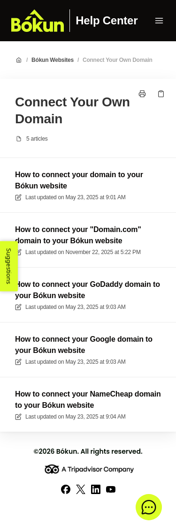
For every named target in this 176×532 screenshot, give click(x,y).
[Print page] (142, 93)
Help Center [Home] (107, 20)
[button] (149, 507)
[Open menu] (159, 20)
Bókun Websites (52, 60)
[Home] (38, 21)
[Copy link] (160, 93)
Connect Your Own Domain (118, 60)
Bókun (66, 451)
